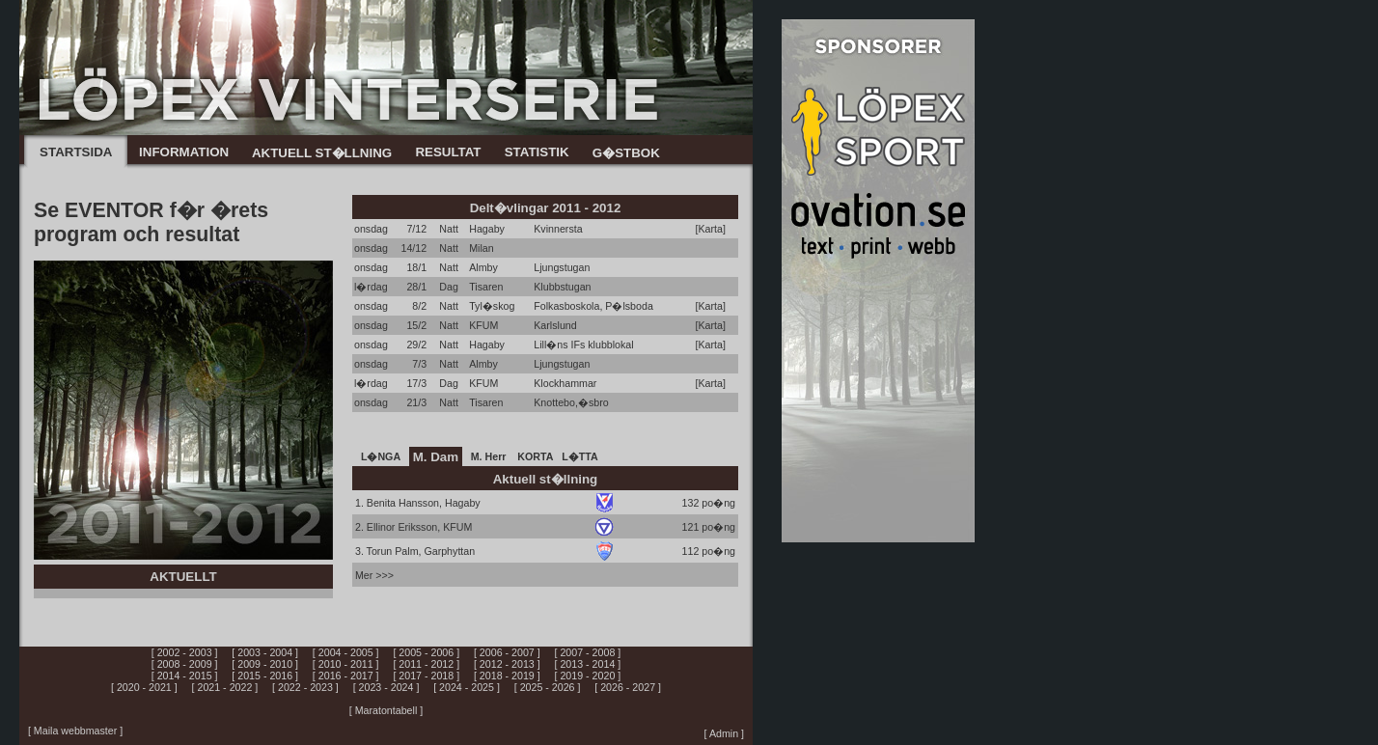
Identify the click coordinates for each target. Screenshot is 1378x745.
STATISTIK (537, 152)
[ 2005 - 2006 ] (426, 652)
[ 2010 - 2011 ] (346, 664)
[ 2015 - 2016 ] (265, 675)
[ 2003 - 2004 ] (265, 652)
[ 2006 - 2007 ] (507, 652)
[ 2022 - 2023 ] (305, 687)
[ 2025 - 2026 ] (547, 687)
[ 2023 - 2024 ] (386, 687)
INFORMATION (183, 152)
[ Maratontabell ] (386, 710)
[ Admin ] (724, 733)
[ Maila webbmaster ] (75, 730)
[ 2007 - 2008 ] (588, 652)
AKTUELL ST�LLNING (321, 153)
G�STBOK (626, 153)
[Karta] (711, 229)
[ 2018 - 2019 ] (507, 675)
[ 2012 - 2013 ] (507, 664)
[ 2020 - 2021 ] (144, 687)
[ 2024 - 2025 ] (466, 687)
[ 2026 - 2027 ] (627, 687)
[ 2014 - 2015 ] (185, 675)
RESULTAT (447, 152)
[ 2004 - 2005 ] (346, 652)
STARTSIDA (76, 152)
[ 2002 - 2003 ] (185, 652)
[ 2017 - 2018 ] (426, 675)
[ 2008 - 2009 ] (185, 664)
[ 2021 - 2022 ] (225, 687)
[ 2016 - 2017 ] (346, 675)
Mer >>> (374, 575)
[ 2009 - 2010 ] (265, 664)
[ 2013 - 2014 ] (588, 664)
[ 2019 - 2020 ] (588, 675)
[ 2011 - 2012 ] (426, 664)
